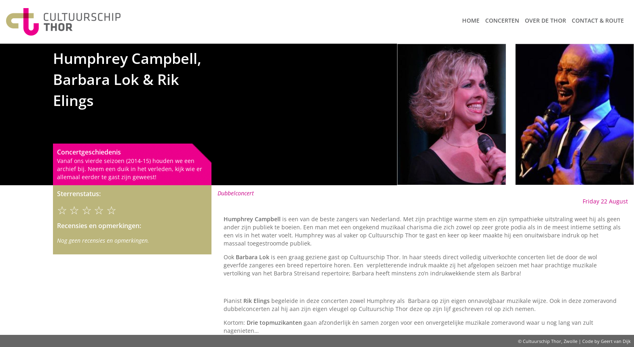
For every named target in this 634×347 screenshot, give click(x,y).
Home (471, 20)
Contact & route (598, 20)
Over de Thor (545, 20)
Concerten (502, 20)
